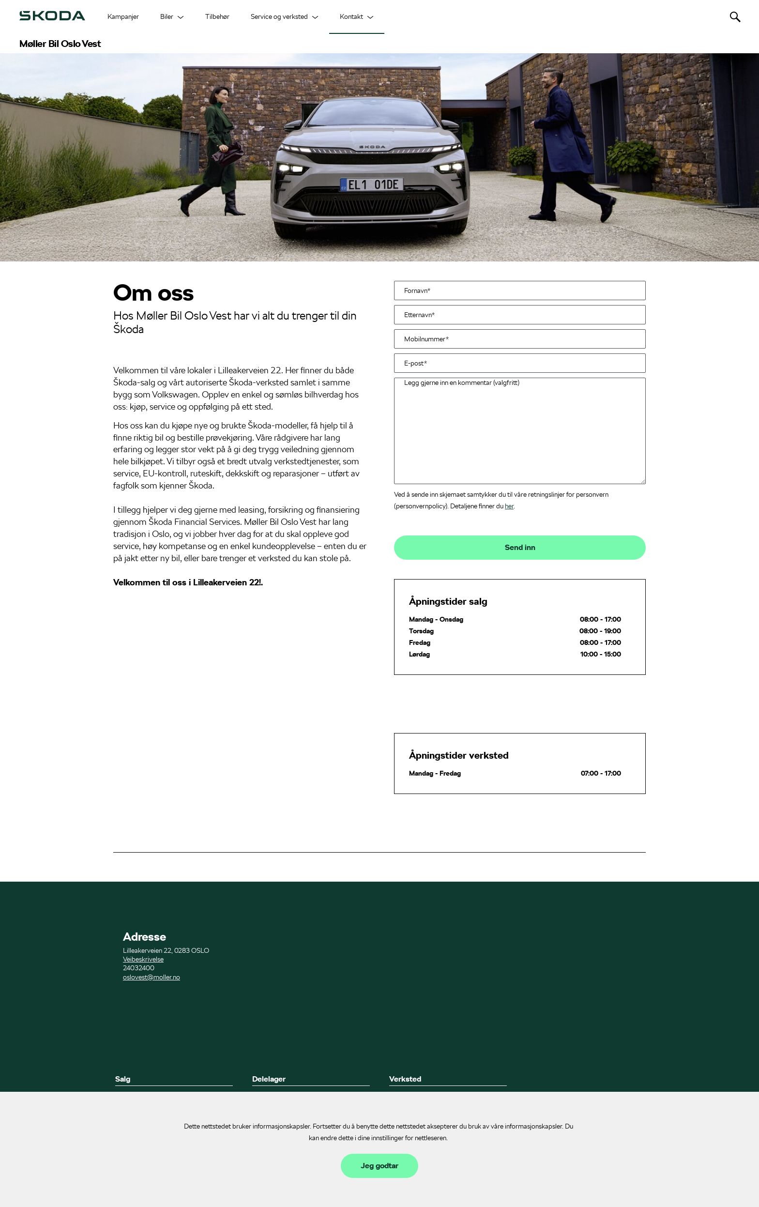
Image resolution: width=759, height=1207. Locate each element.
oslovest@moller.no (151, 977)
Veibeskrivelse (143, 959)
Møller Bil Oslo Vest (60, 43)
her (509, 506)
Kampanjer (123, 16)
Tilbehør (217, 16)
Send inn (520, 547)
